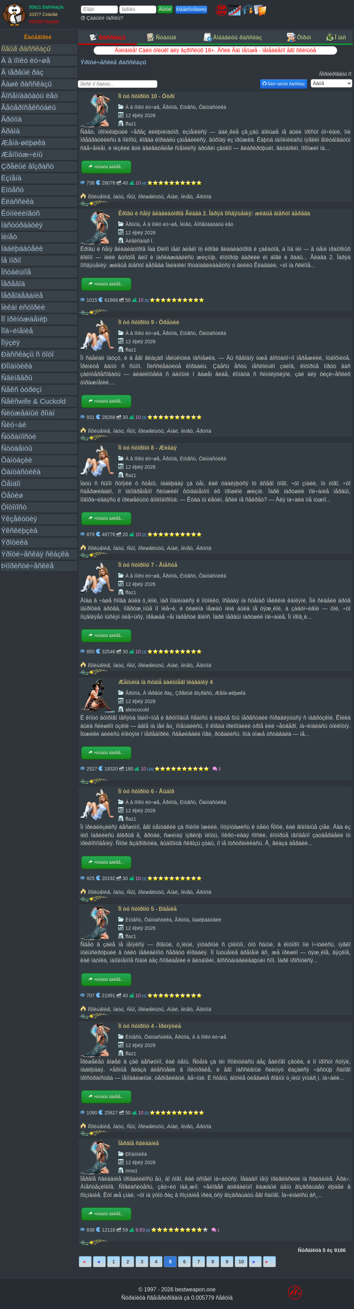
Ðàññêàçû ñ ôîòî (27, 354)
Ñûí (131, 196)
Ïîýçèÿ (10, 342)
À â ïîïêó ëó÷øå (25, 60)
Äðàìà (10, 131)
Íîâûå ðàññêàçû (25, 49)
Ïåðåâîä (13, 284)
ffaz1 (130, 124)
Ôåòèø (12, 495)
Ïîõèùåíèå (99, 196)
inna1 (131, 1171)
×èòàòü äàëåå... (106, 167)
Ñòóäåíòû (16, 448)
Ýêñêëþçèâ (19, 530)
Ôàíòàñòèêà (21, 472)
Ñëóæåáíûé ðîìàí (28, 413)
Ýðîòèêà (14, 542)
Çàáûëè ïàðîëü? (102, 18)
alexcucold (137, 709)
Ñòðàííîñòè (18, 436)
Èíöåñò (12, 190)
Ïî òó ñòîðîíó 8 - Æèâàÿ (147, 448)
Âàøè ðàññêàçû (26, 84)
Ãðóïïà (11, 119)
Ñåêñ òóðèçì (21, 389)
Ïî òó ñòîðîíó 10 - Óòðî (146, 96)
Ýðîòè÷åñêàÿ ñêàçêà (35, 554)
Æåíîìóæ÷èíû (22, 154)
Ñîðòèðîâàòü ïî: (335, 74)
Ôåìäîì (11, 483)
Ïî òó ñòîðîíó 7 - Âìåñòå (147, 565)
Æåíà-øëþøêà (23, 143)
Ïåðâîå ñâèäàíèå (138, 1143)
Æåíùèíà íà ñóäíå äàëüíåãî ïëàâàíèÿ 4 (165, 682)
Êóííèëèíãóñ (20, 213)
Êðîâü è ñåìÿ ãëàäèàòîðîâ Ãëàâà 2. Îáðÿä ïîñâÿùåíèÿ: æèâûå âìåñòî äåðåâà (214, 213)
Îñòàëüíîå (16, 272)
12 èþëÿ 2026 (140, 115)
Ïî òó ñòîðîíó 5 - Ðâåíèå (147, 909)
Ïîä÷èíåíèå (17, 331)
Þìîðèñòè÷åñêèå (27, 566)
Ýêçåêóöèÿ (19, 519)
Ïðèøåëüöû (151, 196)
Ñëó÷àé (13, 425)
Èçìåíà (11, 178)
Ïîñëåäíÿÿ (269, 1261)
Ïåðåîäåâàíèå (22, 295)
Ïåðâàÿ (85, 1261)
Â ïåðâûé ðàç (22, 72)
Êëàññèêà (17, 201)
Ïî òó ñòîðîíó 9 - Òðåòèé (148, 322)
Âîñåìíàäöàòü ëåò (29, 96)
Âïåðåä (255, 1261)
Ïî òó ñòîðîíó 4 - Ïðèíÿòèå (149, 1026)
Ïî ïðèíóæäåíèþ (24, 319)
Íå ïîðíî (11, 260)
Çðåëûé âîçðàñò (27, 166)
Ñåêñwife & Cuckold (33, 401)
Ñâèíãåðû (16, 378)
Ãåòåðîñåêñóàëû (28, 107)
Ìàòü (118, 196)
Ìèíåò (9, 237)
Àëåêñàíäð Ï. (139, 241)
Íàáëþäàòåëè (22, 248)
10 (241, 1261)
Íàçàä (99, 1261)
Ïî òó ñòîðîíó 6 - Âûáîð (146, 791)
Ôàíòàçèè (16, 460)
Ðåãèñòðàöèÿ (191, 9)
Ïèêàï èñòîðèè (23, 307)
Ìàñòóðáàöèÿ (22, 225)
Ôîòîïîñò (14, 507)
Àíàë (172, 196)
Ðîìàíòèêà (16, 366)
